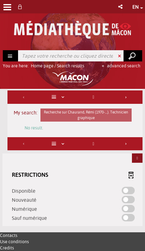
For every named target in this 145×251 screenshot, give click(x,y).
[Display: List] (58, 97)
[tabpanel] (72, 159)
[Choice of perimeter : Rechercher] (10, 55)
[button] (121, 6)
